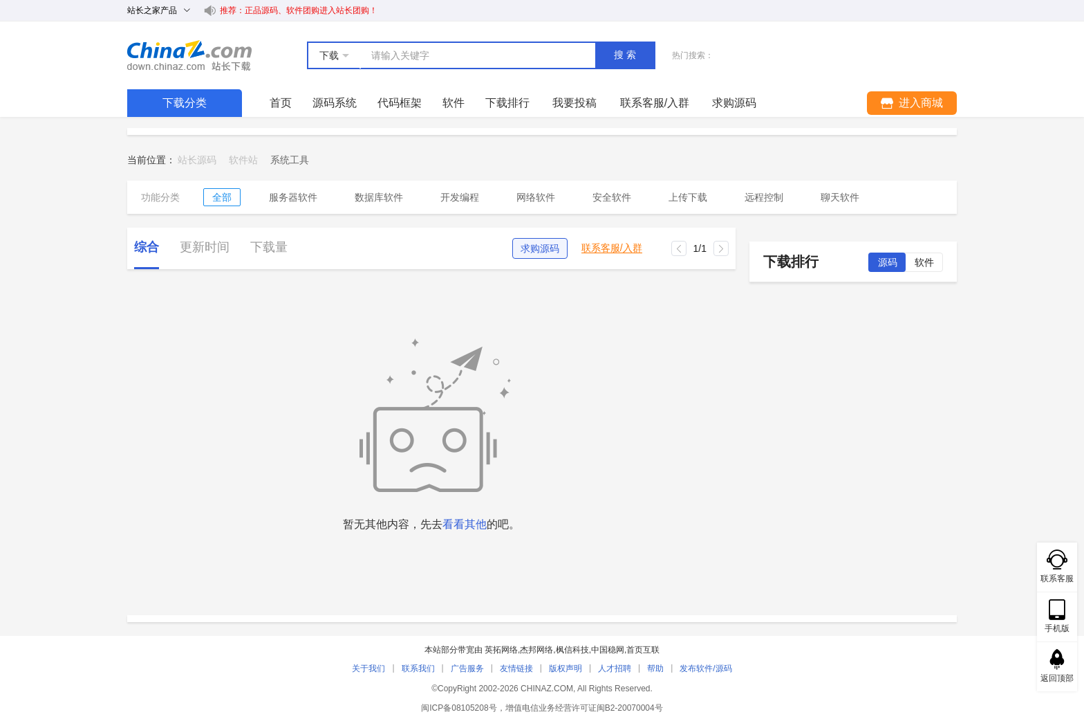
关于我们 (368, 668)
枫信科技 (572, 650)
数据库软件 (379, 197)
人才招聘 (614, 668)
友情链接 (516, 668)
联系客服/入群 (611, 248)
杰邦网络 (536, 650)
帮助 (655, 668)
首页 (281, 103)
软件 (453, 103)
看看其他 (464, 524)
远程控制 (764, 197)
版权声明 (565, 668)
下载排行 (507, 103)
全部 (222, 197)
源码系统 (334, 103)
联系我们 (418, 668)
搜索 (626, 54)
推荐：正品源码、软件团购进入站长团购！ (298, 10)
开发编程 (459, 197)
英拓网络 (501, 650)
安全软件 (611, 197)
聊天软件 (840, 197)
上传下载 (688, 197)
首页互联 (643, 650)
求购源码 (540, 248)
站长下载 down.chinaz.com (189, 55)
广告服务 (467, 668)
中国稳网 (607, 650)
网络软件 (535, 197)
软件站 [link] (243, 159)
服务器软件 (293, 197)
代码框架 (399, 103)
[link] (289, 160)
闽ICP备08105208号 (458, 708)
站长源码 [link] (197, 159)
